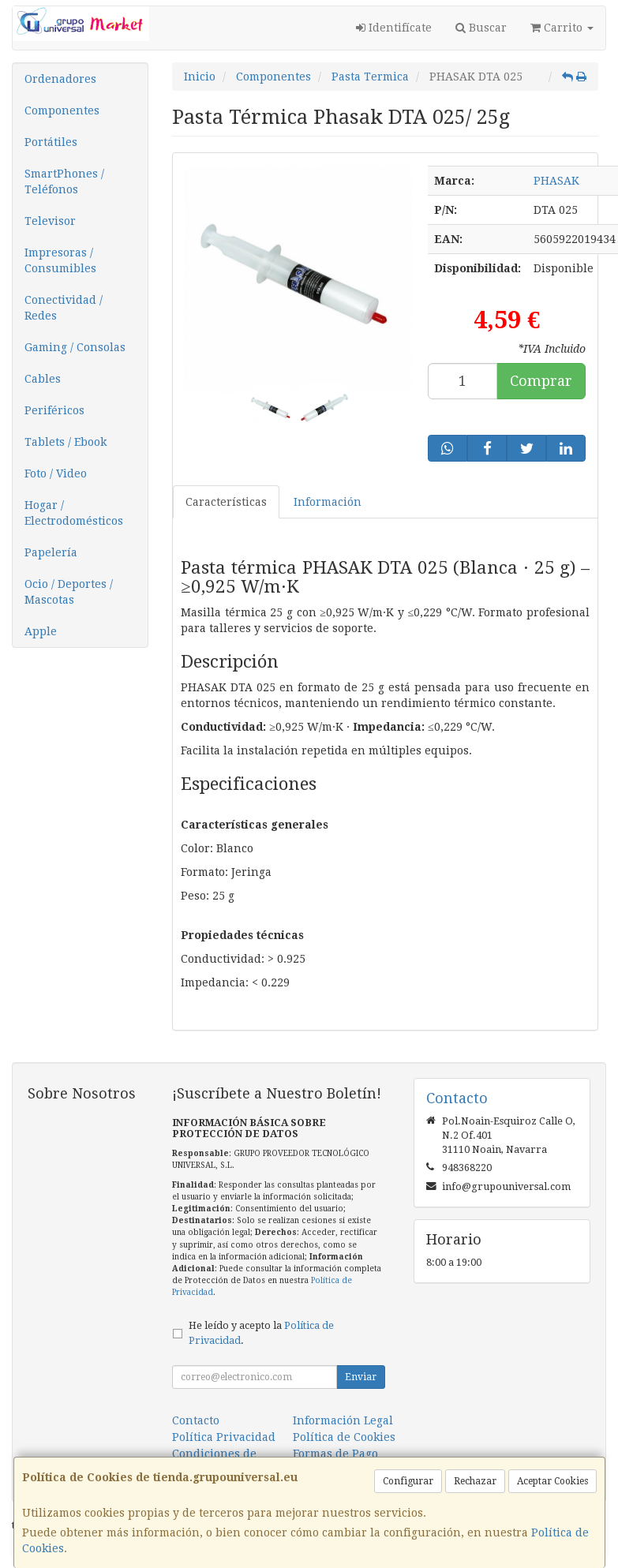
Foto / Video (55, 473)
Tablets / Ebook (65, 442)
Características (226, 502)
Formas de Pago (335, 1453)
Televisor (50, 221)
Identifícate (394, 27)
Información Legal (343, 1420)
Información (327, 502)
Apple (40, 631)
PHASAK (556, 180)
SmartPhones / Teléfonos (64, 181)
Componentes (61, 110)
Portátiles (50, 142)
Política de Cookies (344, 1437)
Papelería (50, 552)
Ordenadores (60, 79)
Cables (42, 378)
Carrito (562, 27)
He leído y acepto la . (261, 1332)
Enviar (360, 1377)
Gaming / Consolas (74, 347)
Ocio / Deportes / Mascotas (68, 592)
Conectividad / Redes (63, 308)
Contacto (195, 1420)
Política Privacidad (223, 1437)
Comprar (541, 380)
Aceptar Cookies (552, 1481)
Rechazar (475, 1481)
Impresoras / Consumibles (60, 260)
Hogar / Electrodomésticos (73, 513)
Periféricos (54, 410)
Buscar (481, 27)
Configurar (408, 1481)
